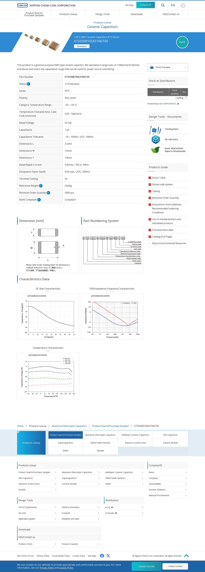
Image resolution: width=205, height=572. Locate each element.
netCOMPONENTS (167, 103)
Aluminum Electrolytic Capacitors (69, 426)
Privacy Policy (43, 555)
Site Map (129, 5)
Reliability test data (70, 518)
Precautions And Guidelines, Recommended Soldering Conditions (167, 208)
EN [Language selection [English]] (173, 5)
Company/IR (145, 4)
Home (20, 426)
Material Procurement (159, 495)
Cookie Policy (79, 555)
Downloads (137, 14)
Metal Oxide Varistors (100, 442)
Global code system (162, 184)
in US (107, 507)
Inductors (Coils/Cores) (135, 442)
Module (100, 450)
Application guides (27, 518)
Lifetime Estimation (71, 507)
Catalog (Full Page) (162, 236)
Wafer (65, 450)
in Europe (109, 513)
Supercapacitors (65, 442)
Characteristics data (162, 229)
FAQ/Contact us (171, 14)
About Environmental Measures (169, 243)
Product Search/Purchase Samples (110, 426)
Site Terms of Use (25, 555)
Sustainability (155, 483)
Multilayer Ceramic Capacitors (135, 435)
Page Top (187, 555)
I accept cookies (146, 566)
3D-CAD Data (171, 139)
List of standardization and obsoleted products (166, 221)
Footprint (66, 513)
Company (153, 478)
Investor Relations (157, 489)
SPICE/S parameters (28, 507)
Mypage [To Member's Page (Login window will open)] (183, 5)
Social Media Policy (61, 555)
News (151, 472)
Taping (156, 191)
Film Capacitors (170, 435)
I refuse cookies (175, 566)
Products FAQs (25, 544)
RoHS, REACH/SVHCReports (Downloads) (175, 149)
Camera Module (170, 442)
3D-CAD (22, 513)
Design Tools (102, 14)
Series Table (158, 177)
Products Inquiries (70, 544)
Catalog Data (171, 129)
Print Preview (163, 67)
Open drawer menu (163, 5)
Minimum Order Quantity (165, 197)
